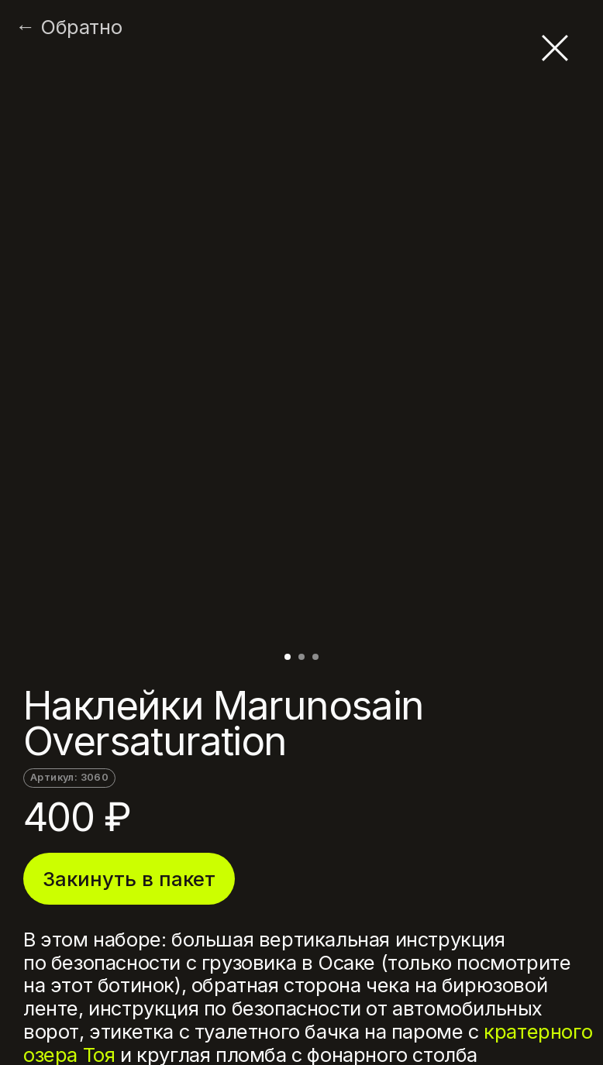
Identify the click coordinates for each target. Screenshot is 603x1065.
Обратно (81, 27)
